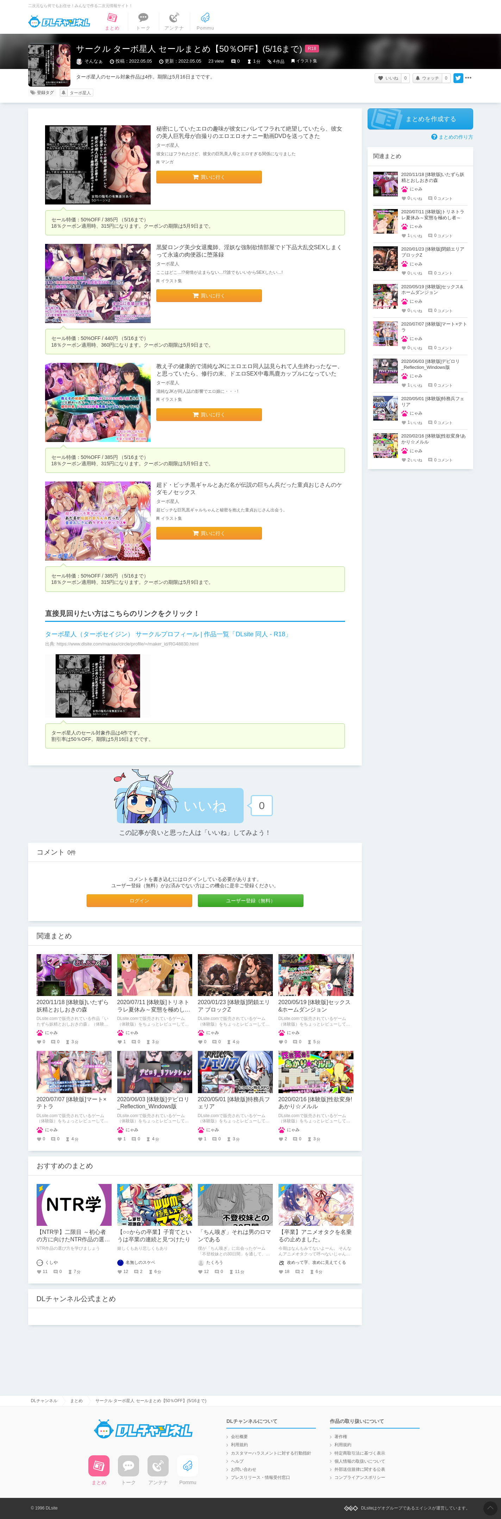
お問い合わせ (243, 1469)
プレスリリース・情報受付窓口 (260, 1477)
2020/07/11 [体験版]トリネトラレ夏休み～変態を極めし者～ (153, 1009)
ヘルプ (237, 1461)
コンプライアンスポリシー (359, 1477)
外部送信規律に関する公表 (359, 1469)
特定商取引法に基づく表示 (359, 1453)
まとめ (76, 1400)
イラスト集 (306, 60)
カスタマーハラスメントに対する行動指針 (271, 1453)
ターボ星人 (80, 92)
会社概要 (239, 1436)
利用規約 (239, 1444)
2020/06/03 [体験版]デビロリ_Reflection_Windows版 (430, 364)
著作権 (340, 1436)
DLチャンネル (59, 21)
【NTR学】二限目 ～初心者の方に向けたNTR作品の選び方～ (73, 1239)
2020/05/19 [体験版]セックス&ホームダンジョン (432, 289)
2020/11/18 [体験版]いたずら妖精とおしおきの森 (433, 177)
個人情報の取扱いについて (359, 1461)
